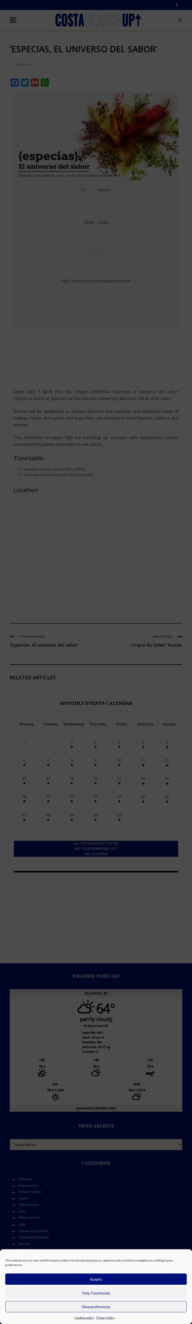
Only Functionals (96, 1293)
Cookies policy (84, 1317)
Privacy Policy (105, 1317)
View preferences (96, 1306)
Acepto (96, 1279)
